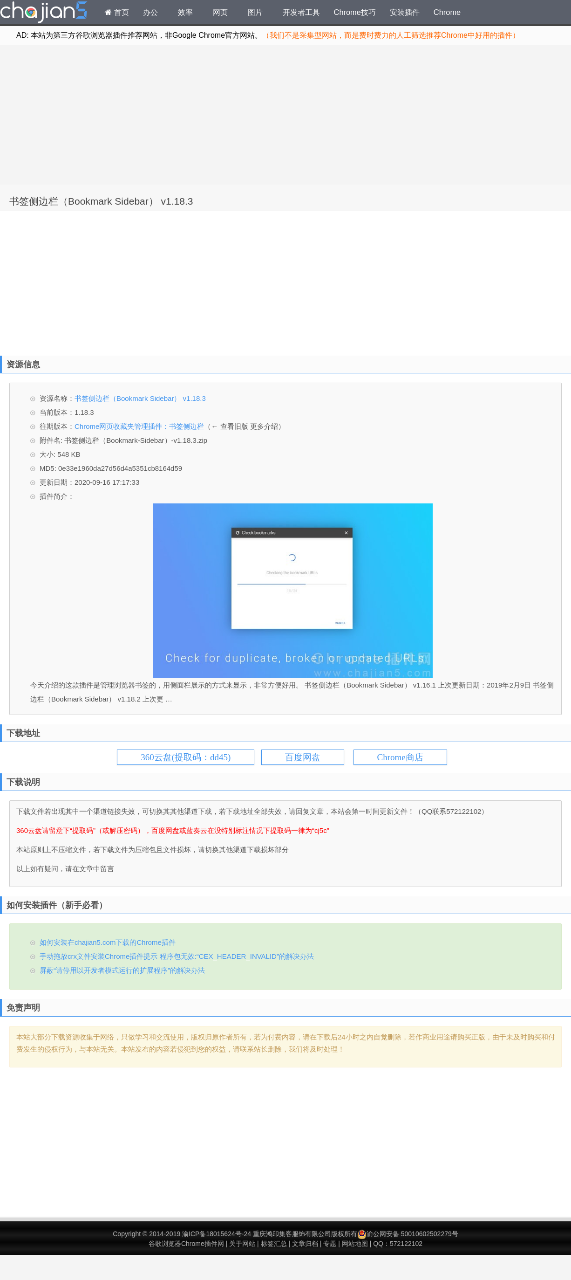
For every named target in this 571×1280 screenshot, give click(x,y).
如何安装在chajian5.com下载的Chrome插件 (108, 942)
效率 (185, 12)
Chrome (447, 12)
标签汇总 (274, 1243)
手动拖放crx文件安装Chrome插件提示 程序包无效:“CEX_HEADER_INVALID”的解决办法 (177, 956)
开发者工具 (301, 12)
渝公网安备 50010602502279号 (407, 1234)
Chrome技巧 (355, 12)
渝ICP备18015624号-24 (216, 1234)
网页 (220, 12)
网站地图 (355, 1243)
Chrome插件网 (44, 13)
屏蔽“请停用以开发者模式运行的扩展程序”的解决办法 (122, 970)
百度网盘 (302, 757)
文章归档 (305, 1243)
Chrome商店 (400, 757)
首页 (117, 12)
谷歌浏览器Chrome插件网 (186, 1243)
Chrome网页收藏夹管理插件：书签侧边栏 (139, 426)
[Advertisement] (285, 114)
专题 (329, 1243)
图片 (255, 12)
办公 (150, 12)
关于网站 (242, 1243)
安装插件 (405, 12)
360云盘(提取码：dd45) (186, 757)
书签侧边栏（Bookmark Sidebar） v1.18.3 (101, 201)
